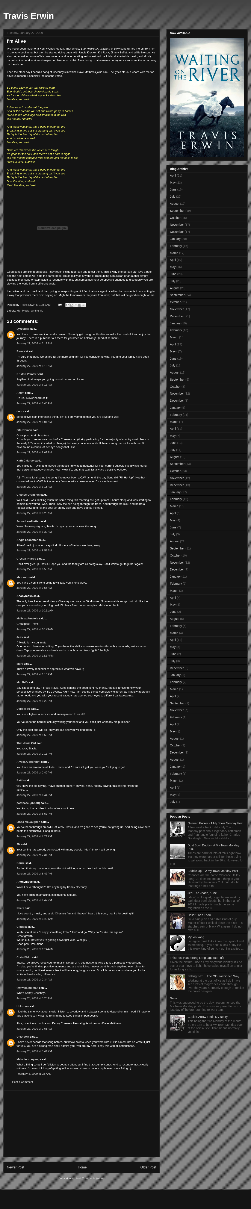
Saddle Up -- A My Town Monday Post (213, 871)
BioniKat (22, 351)
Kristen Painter (26, 374)
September (177, 210)
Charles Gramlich (28, 494)
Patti (20, 780)
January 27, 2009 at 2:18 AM (34, 343)
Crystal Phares (26, 558)
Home (82, 1167)
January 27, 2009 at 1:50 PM (34, 735)
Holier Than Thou (199, 915)
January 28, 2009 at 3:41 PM (34, 1051)
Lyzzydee (23, 328)
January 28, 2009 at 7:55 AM (34, 1028)
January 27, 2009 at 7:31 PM (34, 854)
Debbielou (23, 708)
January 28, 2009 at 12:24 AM (35, 918)
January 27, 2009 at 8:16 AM (34, 486)
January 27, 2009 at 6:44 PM (34, 795)
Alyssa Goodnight (28, 761)
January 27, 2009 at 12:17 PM (35, 655)
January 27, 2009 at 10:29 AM (35, 629)
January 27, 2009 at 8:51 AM (34, 550)
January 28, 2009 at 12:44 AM (35, 949)
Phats (20, 908)
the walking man (27, 987)
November (177, 224)
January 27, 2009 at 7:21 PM (34, 836)
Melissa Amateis (27, 618)
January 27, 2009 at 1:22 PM (34, 700)
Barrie (21, 863)
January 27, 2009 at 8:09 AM (34, 452)
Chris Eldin (24, 957)
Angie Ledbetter (27, 540)
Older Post (148, 1167)
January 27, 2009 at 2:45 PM (34, 772)
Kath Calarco (25, 460)
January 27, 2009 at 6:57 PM (34, 813)
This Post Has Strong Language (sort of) (197, 957)
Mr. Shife (22, 682)
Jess (20, 637)
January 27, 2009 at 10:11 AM (35, 610)
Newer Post (15, 1167)
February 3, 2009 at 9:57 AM (34, 1073)
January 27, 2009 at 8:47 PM (34, 873)
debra (20, 411)
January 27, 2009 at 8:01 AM (34, 422)
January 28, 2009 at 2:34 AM (34, 979)
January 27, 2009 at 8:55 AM (34, 569)
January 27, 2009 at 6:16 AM (34, 384)
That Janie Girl (26, 743)
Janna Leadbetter (28, 521)
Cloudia (22, 926)
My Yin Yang (196, 937)
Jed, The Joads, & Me (202, 893)
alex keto (23, 577)
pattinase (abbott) (28, 803)
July (172, 196)
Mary (20, 663)
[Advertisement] (81, 1124)
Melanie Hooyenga (29, 1059)
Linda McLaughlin (28, 821)
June (173, 189)
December (177, 231)
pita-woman (24, 430)
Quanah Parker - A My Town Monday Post (215, 823)
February (176, 246)
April (173, 175)
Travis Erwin (28, 16)
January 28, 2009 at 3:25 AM (34, 998)
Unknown (23, 1006)
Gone (173, 998)
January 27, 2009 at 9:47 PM (34, 900)
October (175, 217)
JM (18, 844)
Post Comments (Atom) (90, 1178)
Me (19, 310)
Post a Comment (22, 1081)
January (175, 239)
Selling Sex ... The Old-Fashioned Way (213, 976)
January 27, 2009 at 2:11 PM (34, 753)
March (174, 253)
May (172, 182)
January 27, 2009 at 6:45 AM (34, 403)
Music (25, 310)
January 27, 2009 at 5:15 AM (34, 366)
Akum (20, 392)
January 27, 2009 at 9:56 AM (34, 587)
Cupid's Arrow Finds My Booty (208, 1016)
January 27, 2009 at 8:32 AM (34, 531)
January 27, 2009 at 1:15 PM (34, 674)
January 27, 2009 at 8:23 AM (34, 513)
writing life (37, 310)
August (174, 203)
